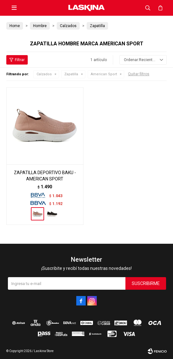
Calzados (44, 74)
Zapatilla (71, 74)
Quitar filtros (138, 74)
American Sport (104, 74)
